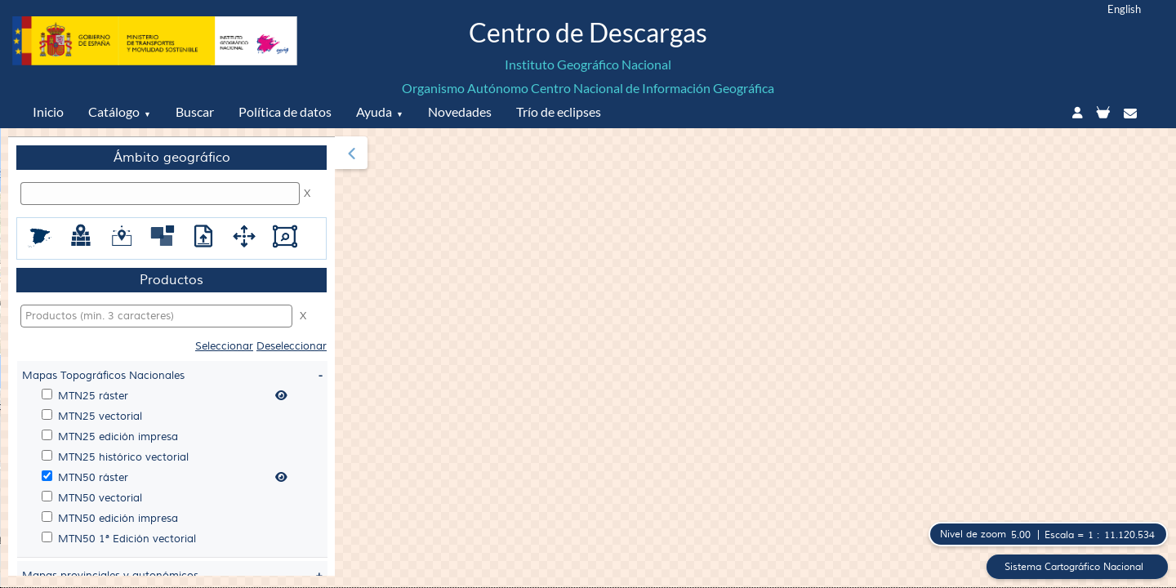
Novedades (460, 111)
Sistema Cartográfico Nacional (1072, 566)
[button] (351, 152)
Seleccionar (224, 346)
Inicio (48, 111)
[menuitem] (171, 356)
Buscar (195, 111)
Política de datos (285, 111)
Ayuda (374, 111)
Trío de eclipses (558, 111)
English (1124, 9)
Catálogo (114, 111)
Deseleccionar (291, 346)
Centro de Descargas (588, 32)
